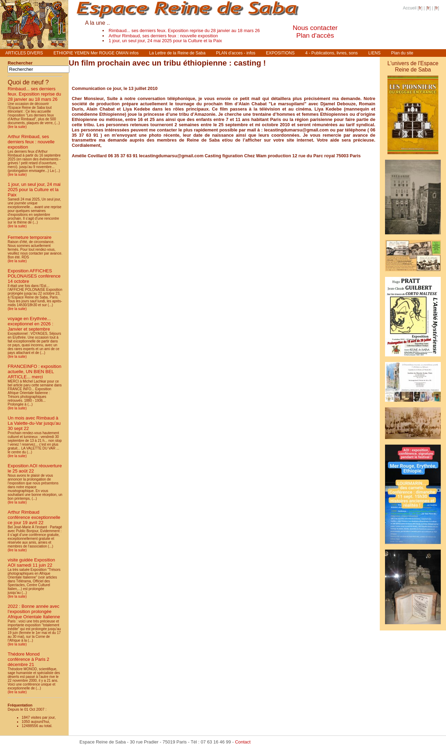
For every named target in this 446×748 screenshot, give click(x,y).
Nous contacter (315, 27)
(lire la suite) (17, 127)
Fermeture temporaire (30, 237)
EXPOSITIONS (280, 53)
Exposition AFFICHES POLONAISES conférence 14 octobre (34, 276)
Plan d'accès (315, 35)
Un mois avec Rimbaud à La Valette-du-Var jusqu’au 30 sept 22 (34, 423)
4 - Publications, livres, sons (331, 53)
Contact (243, 742)
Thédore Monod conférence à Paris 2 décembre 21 (28, 659)
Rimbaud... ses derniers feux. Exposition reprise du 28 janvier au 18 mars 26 (184, 30)
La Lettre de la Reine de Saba (177, 53)
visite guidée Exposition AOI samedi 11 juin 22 (31, 562)
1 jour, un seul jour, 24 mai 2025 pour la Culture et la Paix (165, 40)
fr (420, 8)
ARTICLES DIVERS (24, 53)
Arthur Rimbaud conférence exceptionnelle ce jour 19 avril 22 (34, 517)
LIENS (374, 53)
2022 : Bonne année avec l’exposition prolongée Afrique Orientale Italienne (34, 611)
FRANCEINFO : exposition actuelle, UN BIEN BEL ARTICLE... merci (34, 371)
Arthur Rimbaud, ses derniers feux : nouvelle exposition (163, 35)
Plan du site (402, 53)
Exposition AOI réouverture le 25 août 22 (35, 468)
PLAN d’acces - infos (235, 53)
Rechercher (20, 63)
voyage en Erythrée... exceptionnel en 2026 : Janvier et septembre (30, 324)
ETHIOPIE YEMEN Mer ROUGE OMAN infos (95, 53)
